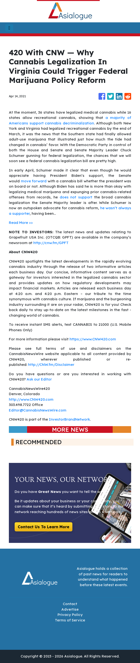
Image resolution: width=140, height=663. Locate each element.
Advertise (70, 609)
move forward (34, 181)
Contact (70, 604)
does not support (77, 197)
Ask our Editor (39, 379)
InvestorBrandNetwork (69, 419)
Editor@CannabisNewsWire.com (37, 410)
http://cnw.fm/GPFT (51, 242)
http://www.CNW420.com (31, 399)
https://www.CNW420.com (93, 339)
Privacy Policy (70, 614)
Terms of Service (70, 620)
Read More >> (21, 222)
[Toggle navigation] (9, 27)
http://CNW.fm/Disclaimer (51, 364)
